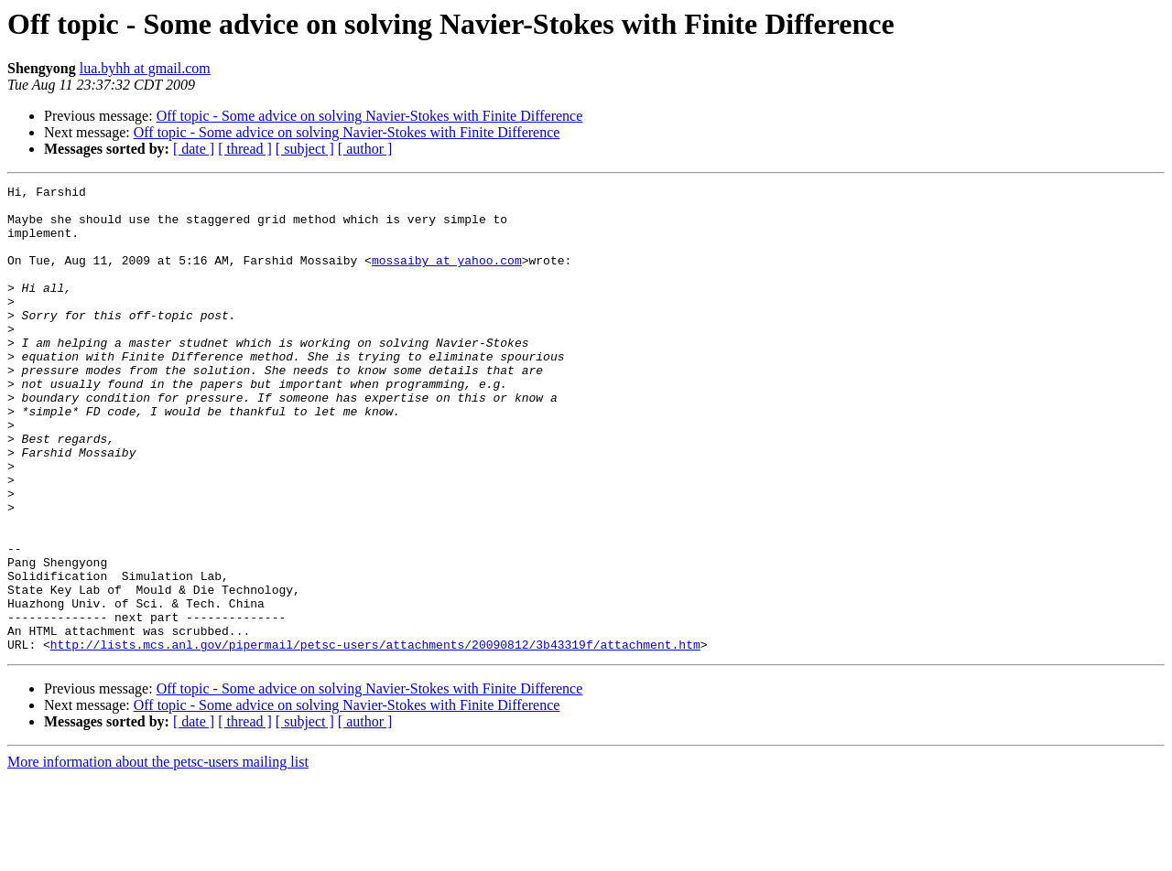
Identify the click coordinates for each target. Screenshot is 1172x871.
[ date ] (193, 148)
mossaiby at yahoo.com (447, 276)
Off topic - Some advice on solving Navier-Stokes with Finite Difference (370, 116)
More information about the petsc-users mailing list (158, 855)
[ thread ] (245, 148)
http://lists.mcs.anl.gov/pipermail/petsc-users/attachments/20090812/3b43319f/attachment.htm (375, 737)
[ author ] (365, 148)
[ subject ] (305, 148)
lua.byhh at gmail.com (145, 68)
